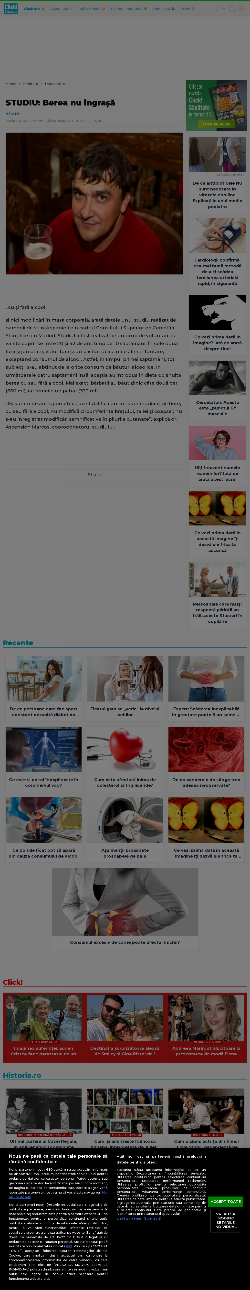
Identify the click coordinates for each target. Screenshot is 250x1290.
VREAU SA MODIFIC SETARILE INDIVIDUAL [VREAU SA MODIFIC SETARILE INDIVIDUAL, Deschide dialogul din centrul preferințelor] (226, 1220)
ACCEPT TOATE (226, 1201)
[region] (125, 1219)
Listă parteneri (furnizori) (139, 1218)
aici (69, 1246)
